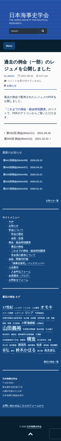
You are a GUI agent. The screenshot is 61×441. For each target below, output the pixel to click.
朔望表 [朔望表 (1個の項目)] (22, 340)
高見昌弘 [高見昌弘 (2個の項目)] (49, 350)
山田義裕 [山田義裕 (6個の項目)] (11, 328)
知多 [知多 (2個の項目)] (39, 344)
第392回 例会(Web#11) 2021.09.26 (28, 133)
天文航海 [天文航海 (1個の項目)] (16, 323)
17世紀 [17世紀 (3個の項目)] (7, 307)
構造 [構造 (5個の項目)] (31, 339)
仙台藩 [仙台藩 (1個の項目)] (26, 318)
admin (10, 76)
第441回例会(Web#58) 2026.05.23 (22, 160)
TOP (11, 221)
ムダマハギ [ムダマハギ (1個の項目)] (19, 313)
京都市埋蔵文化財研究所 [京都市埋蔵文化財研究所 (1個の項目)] (12, 318)
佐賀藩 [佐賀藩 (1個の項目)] (33, 318)
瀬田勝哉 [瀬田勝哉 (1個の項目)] (31, 345)
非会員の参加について (23, 255)
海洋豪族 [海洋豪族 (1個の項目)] (12, 345)
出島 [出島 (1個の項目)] (48, 318)
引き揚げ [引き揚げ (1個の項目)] (49, 329)
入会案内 (13, 267)
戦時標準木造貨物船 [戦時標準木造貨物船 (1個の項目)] (26, 334)
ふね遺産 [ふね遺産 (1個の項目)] (35, 308)
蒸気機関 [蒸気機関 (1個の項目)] (53, 345)
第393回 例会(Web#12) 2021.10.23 (26, 138)
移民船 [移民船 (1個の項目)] (46, 345)
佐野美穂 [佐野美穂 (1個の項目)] (41, 318)
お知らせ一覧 (52, 200)
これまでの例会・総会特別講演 (28, 250)
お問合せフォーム (18, 280)
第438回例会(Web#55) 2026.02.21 (22, 181)
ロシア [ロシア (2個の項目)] (29, 312)
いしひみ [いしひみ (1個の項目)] (26, 308)
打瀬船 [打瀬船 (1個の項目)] (38, 334)
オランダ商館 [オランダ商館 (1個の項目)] (7, 313)
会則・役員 (17, 238)
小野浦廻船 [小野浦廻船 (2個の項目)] (28, 323)
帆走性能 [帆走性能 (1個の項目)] (40, 329)
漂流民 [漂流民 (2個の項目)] (22, 344)
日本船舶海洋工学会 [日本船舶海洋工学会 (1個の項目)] (10, 340)
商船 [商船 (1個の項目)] (53, 318)
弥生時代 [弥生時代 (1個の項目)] (6, 334)
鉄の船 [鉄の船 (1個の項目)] (40, 351)
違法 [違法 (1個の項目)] (12, 351)
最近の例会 (17, 246)
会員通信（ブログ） (20, 275)
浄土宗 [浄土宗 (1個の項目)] (5, 345)
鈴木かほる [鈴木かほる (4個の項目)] (26, 350)
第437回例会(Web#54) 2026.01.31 (22, 188)
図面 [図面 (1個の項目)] (4, 323)
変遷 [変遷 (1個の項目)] (9, 323)
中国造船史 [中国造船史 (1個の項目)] (39, 313)
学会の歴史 (17, 234)
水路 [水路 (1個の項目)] (49, 340)
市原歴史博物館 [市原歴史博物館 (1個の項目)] (29, 329)
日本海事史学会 (29, 15)
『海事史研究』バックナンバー (27, 263)
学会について (16, 230)
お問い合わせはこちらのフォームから (23, 405)
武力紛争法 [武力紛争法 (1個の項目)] (41, 340)
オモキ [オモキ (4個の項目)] (47, 307)
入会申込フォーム (21, 271)
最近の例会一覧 (51, 362)
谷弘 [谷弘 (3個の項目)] (5, 350)
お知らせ (11, 85)
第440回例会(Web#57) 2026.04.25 (22, 167)
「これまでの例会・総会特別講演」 (26, 109)
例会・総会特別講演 (20, 242)
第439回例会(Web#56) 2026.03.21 (22, 174)
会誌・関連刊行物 (18, 259)
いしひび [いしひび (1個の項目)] (18, 308)
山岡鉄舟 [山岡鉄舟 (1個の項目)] (40, 323)
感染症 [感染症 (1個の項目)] (13, 334)
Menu (9, 45)
